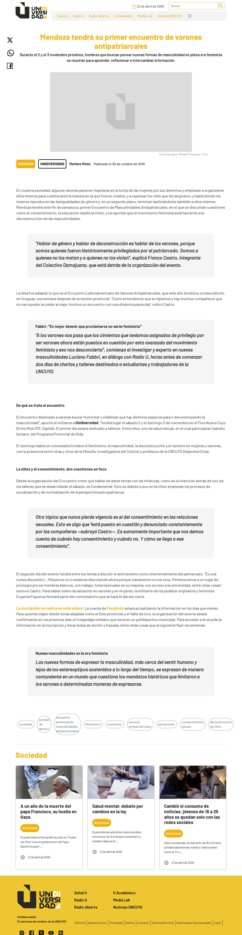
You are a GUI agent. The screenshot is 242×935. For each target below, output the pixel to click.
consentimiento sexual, (193, 724)
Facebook (115, 608)
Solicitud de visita (162, 922)
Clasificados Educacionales (193, 922)
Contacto (143, 922)
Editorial (79, 922)
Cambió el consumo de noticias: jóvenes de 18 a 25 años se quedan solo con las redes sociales (192, 814)
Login (217, 922)
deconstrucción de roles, (221, 724)
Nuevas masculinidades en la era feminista (72, 653)
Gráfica (130, 922)
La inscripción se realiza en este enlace (49, 608)
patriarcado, (166, 724)
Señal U (63, 16)
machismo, (114, 724)
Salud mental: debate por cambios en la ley (117, 808)
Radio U (79, 16)
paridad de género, (44, 724)
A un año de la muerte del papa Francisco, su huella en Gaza (48, 811)
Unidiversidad (52, 164)
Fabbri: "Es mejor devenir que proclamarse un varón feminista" (88, 326)
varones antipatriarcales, (140, 724)
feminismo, (93, 724)
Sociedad (25, 164)
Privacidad (116, 922)
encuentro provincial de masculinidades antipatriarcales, (67, 724)
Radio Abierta (99, 16)
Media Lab (145, 16)
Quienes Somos (97, 922)
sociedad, (26, 724)
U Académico (123, 16)
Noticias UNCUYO (169, 16)
